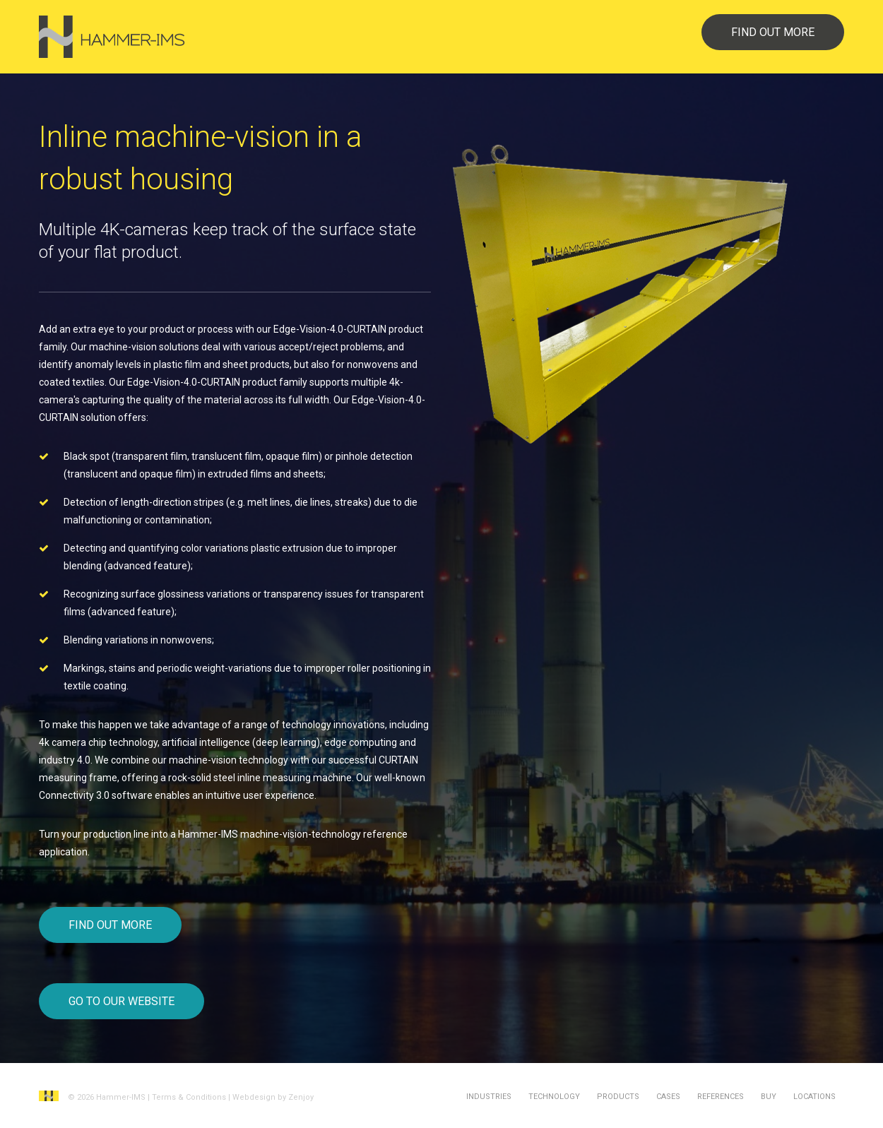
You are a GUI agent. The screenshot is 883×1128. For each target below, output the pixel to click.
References (720, 1096)
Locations (814, 1096)
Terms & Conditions (189, 1097)
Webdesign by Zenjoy (273, 1097)
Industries (488, 1096)
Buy (768, 1096)
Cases (668, 1096)
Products (618, 1096)
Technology (554, 1096)
